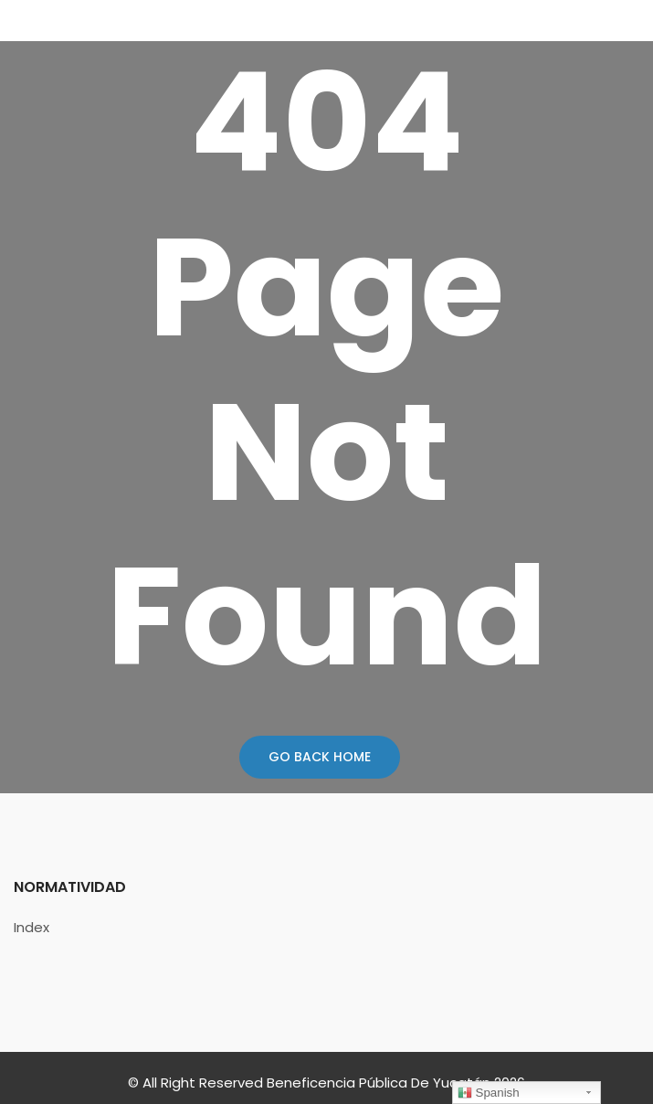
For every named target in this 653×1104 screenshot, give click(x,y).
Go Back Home (320, 757)
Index (31, 927)
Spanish (489, 1093)
